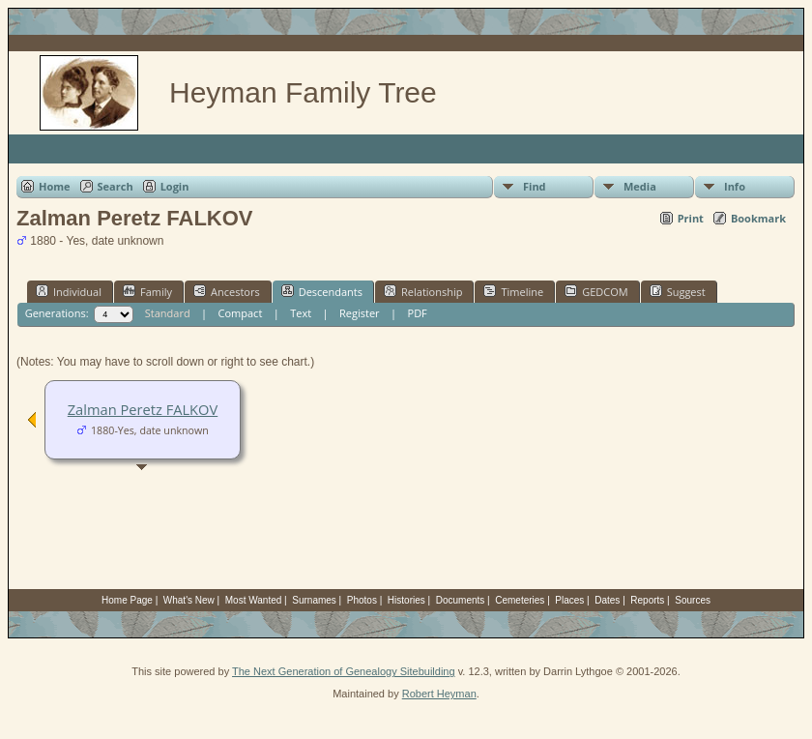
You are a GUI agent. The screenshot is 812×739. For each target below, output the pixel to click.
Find (534, 186)
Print (691, 218)
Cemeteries (519, 600)
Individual (69, 291)
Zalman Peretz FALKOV (143, 409)
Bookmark (758, 218)
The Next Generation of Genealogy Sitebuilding (343, 671)
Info (734, 186)
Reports (647, 600)
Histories (406, 600)
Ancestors (226, 291)
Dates (607, 600)
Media (640, 186)
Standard (167, 313)
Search (115, 186)
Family (147, 291)
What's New (189, 600)
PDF (417, 313)
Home (55, 186)
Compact (240, 313)
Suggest (678, 291)
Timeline (513, 291)
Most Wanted (253, 600)
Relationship (423, 291)
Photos (362, 600)
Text (300, 313)
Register (359, 313)
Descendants (321, 291)
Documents (460, 600)
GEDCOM (596, 291)
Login (174, 186)
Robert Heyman (439, 693)
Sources (692, 600)
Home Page (127, 600)
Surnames (314, 600)
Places (569, 600)
